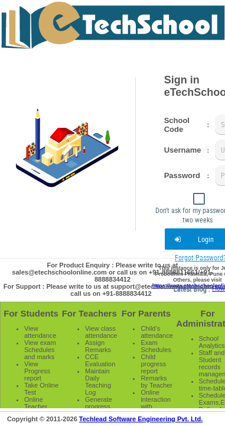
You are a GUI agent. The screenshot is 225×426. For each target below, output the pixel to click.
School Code (177, 125)
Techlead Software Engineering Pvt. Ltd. (141, 418)
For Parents (146, 313)
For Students (31, 313)
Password (182, 175)
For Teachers (89, 313)
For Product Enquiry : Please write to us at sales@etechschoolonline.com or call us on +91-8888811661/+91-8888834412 (112, 272)
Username (182, 150)
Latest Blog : (203, 288)
